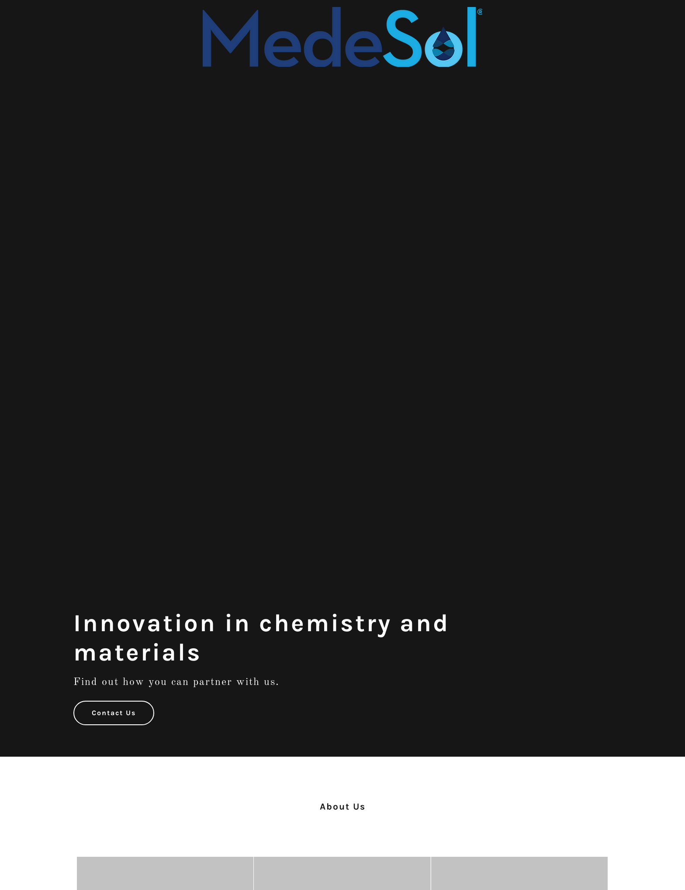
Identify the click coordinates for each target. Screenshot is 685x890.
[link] (342, 11)
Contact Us (114, 713)
